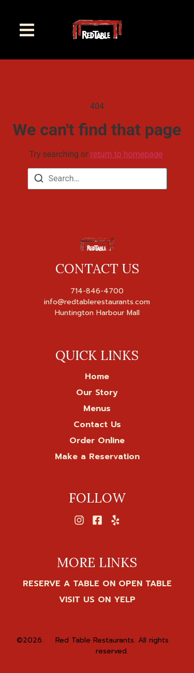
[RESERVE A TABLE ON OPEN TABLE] (97, 584)
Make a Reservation (97, 456)
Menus (97, 408)
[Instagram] (79, 520)
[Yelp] (115, 520)
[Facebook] (97, 520)
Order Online (97, 440)
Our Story (97, 392)
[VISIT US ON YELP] (97, 600)
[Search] (38, 180)
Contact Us (97, 424)
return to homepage (127, 154)
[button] (27, 30)
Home (97, 376)
